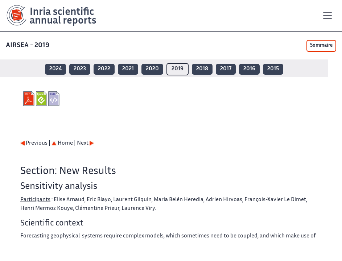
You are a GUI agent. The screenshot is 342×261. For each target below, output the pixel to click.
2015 (273, 69)
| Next (84, 143)
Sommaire (321, 46)
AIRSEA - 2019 (28, 45)
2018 (202, 69)
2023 (80, 69)
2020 (152, 69)
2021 (128, 69)
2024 (55, 69)
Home (62, 143)
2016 (249, 69)
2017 (225, 69)
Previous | (35, 143)
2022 (104, 69)
